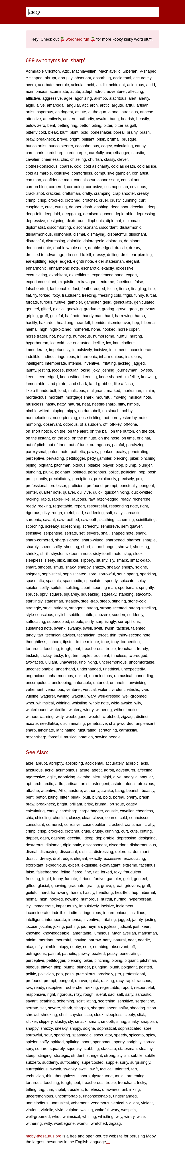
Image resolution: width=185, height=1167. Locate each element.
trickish (32, 655)
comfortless (82, 173)
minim (148, 390)
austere (69, 119)
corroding (75, 187)
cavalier (32, 159)
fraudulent (71, 295)
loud (62, 390)
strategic (33, 608)
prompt (111, 485)
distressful (35, 241)
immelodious (124, 343)
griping (32, 316)
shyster (57, 553)
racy (120, 980)
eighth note (83, 261)
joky (95, 370)
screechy (90, 526)
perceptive (35, 458)
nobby (127, 411)
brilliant (88, 139)
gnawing (74, 309)
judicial (125, 926)
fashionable (60, 288)
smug (58, 567)
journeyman (126, 370)
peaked (106, 451)
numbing (33, 424)
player (108, 465)
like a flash (123, 384)
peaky (121, 451)
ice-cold (57, 343)
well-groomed (134, 696)
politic (113, 472)
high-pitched (60, 329)
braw (30, 139)
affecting (135, 91)
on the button (122, 431)
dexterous (75, 221)
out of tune (78, 445)
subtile (74, 614)
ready (125, 499)
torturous (34, 648)
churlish (95, 159)
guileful (56, 316)
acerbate (46, 85)
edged (65, 261)
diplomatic (132, 221)
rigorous (33, 513)
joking (85, 370)
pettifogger (75, 458)
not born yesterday (120, 418)
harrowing (124, 316)
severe (93, 533)
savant (49, 519)
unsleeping (61, 682)
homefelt (81, 329)
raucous (79, 499)
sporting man (104, 587)
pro (139, 479)
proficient (76, 485)
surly (89, 621)
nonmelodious (38, 418)
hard (109, 316)
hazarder (47, 322)
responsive (35, 994)
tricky (58, 655)
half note (72, 316)
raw (91, 499)
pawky (92, 451)
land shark (78, 384)
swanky (74, 628)
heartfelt (82, 322)
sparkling (148, 574)
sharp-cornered (39, 540)
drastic (121, 248)
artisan (142, 105)
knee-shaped (110, 377)
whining (63, 703)
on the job (61, 438)
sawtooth (89, 519)
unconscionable (40, 669)
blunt (74, 132)
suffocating (35, 621)
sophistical (51, 574)
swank (59, 628)
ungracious (35, 676)
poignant (62, 472)
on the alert (78, 431)
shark (141, 533)
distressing (55, 241)
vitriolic (133, 689)
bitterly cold (36, 132)
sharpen (81, 1008)
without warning (40, 716)
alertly (144, 98)
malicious (76, 390)
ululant (51, 662)
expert (131, 275)
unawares (68, 662)
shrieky (32, 553)
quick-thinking (117, 492)
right (144, 506)
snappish (149, 1021)
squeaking (90, 594)
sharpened (115, 540)
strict (47, 608)
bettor (84, 125)
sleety (50, 560)
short (85, 547)
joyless (146, 370)
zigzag (127, 716)
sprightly (146, 587)
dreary (134, 248)
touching (51, 648)
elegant (132, 261)
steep (105, 601)
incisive (100, 350)
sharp (31, 730)
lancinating (65, 730)
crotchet (90, 200)
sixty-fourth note (107, 553)
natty (61, 404)
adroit (100, 91)
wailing (63, 696)
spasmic (53, 581)
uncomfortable (141, 662)
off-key (115, 424)
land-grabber (100, 384)
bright (74, 139)
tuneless (118, 655)
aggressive (52, 98)
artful (129, 105)
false (139, 282)
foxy (56, 295)
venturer (73, 689)
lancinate (46, 730)
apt (85, 105)
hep (135, 322)
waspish (128, 1110)
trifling (31, 1089)
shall (105, 533)
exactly (108, 268)
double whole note (69, 248)
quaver (69, 492)
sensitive (33, 533)
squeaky (109, 594)
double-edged (100, 248)
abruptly (65, 78)
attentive (33, 119)
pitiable (94, 465)
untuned (100, 682)
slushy (101, 560)
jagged (139, 363)
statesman (54, 601)
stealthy (72, 601)
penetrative (97, 723)
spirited (57, 1042)
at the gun (97, 112)
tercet (103, 635)
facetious (124, 282)
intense (74, 363)
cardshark (34, 153)
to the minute (87, 642)
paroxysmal (36, 451)
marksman (131, 390)
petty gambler (99, 458)
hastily (31, 322)
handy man (92, 316)
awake (102, 119)
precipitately (59, 479)
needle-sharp (104, 404)
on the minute (84, 438)
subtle (88, 614)
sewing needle (108, 737)
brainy (132, 132)
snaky (70, 567)
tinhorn (55, 642)
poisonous (97, 472)
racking (32, 499)
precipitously (105, 479)
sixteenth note (78, 553)
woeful (94, 716)
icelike (98, 343)
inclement (117, 350)
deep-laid (52, 214)
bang (114, 119)
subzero (103, 614)
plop (119, 465)
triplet (86, 655)
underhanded (89, 669)
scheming (125, 519)
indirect (49, 356)
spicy (141, 581)
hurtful (122, 336)
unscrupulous (38, 682)
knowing (148, 377)
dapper (75, 207)
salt (109, 513)
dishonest (62, 234)
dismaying (96, 234)
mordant (56, 397)
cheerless (50, 159)
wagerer (48, 696)
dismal (79, 234)
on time (128, 438)
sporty (119, 1042)
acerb (31, 85)
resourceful (97, 506)
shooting (71, 547)
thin (113, 635)
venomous (55, 689)
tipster (68, 642)
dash (87, 207)
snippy (127, 567)
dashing (101, 207)
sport (85, 587)
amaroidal (56, 105)
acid (90, 85)
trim (76, 655)
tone (105, 642)
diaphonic (95, 221)
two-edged (137, 655)
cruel (103, 200)
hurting (136, 336)
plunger (145, 465)
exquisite (66, 282)
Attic (66, 71)
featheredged (93, 288)
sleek (138, 553)
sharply (32, 547)
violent (104, 689)
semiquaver (131, 526)
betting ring (67, 125)
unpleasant (145, 723)
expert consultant (41, 282)
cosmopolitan (116, 187)
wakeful (78, 696)
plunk (48, 472)
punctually (128, 485)
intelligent (34, 363)
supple (77, 621)
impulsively (82, 350)
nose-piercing (65, 418)
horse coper (128, 329)
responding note (123, 506)
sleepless (34, 560)
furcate (32, 302)
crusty (115, 200)
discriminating (72, 723)
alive (41, 105)
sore (92, 574)
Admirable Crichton (43, 71)
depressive (35, 221)
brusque (129, 139)
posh (152, 472)
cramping (102, 193)
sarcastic (132, 513)
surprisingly (106, 621)
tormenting (130, 642)
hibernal (148, 322)
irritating (109, 363)
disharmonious (39, 234)
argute (117, 105)
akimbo (100, 98)
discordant (108, 227)
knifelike (131, 377)
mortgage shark (80, 397)
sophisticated (74, 574)
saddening (94, 513)
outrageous (100, 445)
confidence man (57, 180)
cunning (129, 200)
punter (31, 492)
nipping (58, 411)
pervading (55, 458)
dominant (132, 241)
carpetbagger (117, 153)
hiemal (32, 329)
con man (33, 180)
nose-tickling (90, 418)
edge (53, 261)
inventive (91, 363)
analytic (130, 777)
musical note (140, 397)
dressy (99, 254)
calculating (123, 146)
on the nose (108, 438)
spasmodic (72, 581)
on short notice (39, 431)
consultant (130, 180)
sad (79, 513)
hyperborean (37, 343)
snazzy (99, 567)
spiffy (44, 587)
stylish (61, 614)
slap (127, 553)
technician (86, 635)
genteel (32, 309)
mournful (103, 397)
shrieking (141, 547)
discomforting (59, 227)
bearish (127, 119)
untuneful (118, 682)
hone (95, 329)
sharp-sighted (67, 540)
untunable (82, 682)
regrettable (62, 506)
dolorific (74, 241)
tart (40, 635)
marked (113, 390)
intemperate (55, 363)
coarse (66, 166)
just (136, 926)
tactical (122, 628)
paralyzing (135, 445)
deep (152, 207)
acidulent (117, 85)
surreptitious (129, 621)
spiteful (57, 587)
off (105, 424)
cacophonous (87, 146)
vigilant (132, 1103)
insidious (133, 356)
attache (146, 112)
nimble (133, 404)
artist (30, 112)
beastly (142, 119)
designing (56, 221)
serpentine (53, 533)
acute (75, 91)
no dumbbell (89, 411)
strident (60, 608)
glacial (59, 309)
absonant (83, 78)
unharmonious (60, 676)
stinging (119, 601)
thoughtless (36, 642)
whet (30, 703)
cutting (61, 207)
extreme (107, 282)
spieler (31, 587)
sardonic (33, 519)
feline (112, 288)
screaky (52, 526)
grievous (147, 309)
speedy (111, 581)
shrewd (124, 547)
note (143, 418)
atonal (113, 112)
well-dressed (109, 696)
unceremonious (113, 662)
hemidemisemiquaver (111, 322)
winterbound (37, 710)
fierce (124, 288)
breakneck (46, 139)
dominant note (38, 248)
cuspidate (34, 207)
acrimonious (36, 91)
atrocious (130, 112)
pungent (147, 485)
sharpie (149, 540)
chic (64, 159)
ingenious (66, 356)
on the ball (99, 431)
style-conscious (39, 614)
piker (134, 458)
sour (121, 574)
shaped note (123, 533)
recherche (141, 499)
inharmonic (87, 356)
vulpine (32, 696)
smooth (44, 567)
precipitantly (36, 479)
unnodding (143, 676)
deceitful (137, 207)
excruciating (36, 275)
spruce (32, 594)
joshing (108, 370)
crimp (31, 200)
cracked (53, 193)
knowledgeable (56, 933)
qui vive (84, 492)
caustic (138, 153)
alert (132, 98)
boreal (119, 132)
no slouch (110, 411)
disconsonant (85, 227)
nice (29, 946)
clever (122, 159)
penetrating (138, 451)
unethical (111, 669)
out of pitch (35, 445)
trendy (142, 648)
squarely (71, 594)
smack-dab (140, 560)
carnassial (128, 730)
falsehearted (37, 288)
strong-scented (113, 608)
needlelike (49, 723)
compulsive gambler (112, 173)
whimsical (45, 703)
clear (86, 817)
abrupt (50, 78)
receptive (54, 987)
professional (36, 485)
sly (112, 560)
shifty (57, 547)
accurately (142, 78)
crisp (42, 200)
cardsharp (54, 153)
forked (44, 295)
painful (118, 445)
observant (52, 424)
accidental (122, 78)
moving (120, 397)
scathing (107, 519)
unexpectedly (133, 669)
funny (139, 295)
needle (144, 940)
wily (137, 703)
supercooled (58, 621)
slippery (87, 560)
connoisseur (108, 180)
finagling (138, 288)
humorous (82, 336)
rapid (45, 499)
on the (59, 431)
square (55, 594)
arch (94, 105)
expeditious (79, 275)
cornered (57, 187)
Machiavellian (84, 71)
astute (80, 112)
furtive (60, 302)
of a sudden (90, 424)
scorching (34, 526)
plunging (33, 472)
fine (151, 288)
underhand (65, 669)
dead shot (119, 207)
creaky (142, 193)
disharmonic (130, 227)
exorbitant (58, 275)
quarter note (50, 492)
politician (128, 472)
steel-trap (89, 601)
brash (145, 132)
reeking (44, 506)
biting (96, 125)
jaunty (31, 370)
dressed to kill (79, 254)
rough (57, 513)
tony (115, 642)
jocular (71, 370)
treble (111, 648)
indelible (33, 356)
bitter (108, 125)
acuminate (59, 91)
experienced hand (108, 275)
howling (64, 336)
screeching (70, 526)
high (43, 329)
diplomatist (35, 227)
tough (66, 648)
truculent (101, 655)
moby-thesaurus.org (43, 1136)
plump (130, 465)
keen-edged (47, 377)
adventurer (116, 91)
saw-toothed (68, 519)
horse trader (36, 336)
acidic (101, 85)
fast (76, 288)
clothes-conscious (42, 166)
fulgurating (87, 730)
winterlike (58, 710)
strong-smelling (142, 608)
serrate (71, 533)
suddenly (135, 614)
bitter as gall (125, 125)
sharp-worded (121, 723)
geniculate (123, 302)
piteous (79, 465)
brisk (101, 139)
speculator (93, 581)
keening (90, 377)
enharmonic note (64, 268)
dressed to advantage (45, 254)
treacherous (93, 648)
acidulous (135, 85)
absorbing (102, 78)
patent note (59, 451)
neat (86, 404)
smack (122, 560)
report (79, 506)
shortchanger (104, 547)
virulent (118, 689)
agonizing (83, 98)
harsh (140, 316)
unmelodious (100, 676)
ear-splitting (36, 261)
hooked (109, 329)
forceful (55, 737)
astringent (64, 112)
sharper (133, 540)
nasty (50, 404)
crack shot (35, 193)
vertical (89, 689)
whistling (79, 703)
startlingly (34, 601)
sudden (118, 614)
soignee (33, 574)
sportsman (127, 587)
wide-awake (121, 703)
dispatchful (117, 234)
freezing (89, 295)
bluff (64, 132)
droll (124, 254)
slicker (72, 560)
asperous (45, 112)
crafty (87, 193)
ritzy (46, 513)
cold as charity (96, 166)
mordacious (36, 397)
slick (61, 560)
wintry (88, 710)
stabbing (126, 594)
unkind (81, 676)
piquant (45, 465)
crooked (56, 200)
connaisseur (84, 180)
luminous (102, 933)
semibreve (109, 526)
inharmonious (111, 356)
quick (97, 492)
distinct (142, 716)
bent (51, 125)
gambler (75, 302)
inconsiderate (140, 350)
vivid (145, 689)
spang (132, 574)
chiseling (78, 159)
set (82, 533)
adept (87, 91)
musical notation (78, 737)
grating (108, 309)
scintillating (146, 519)
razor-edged (107, 499)
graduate (92, 309)
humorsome (103, 336)
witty (60, 716)
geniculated (144, 302)
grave (121, 309)
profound (95, 485)
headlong (65, 322)
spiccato (127, 581)
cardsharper (76, 153)
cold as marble (39, 173)
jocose (58, 370)
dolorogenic (93, 241)
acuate (32, 723)
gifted (46, 309)
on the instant (38, 438)
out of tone (57, 445)
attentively (52, 119)
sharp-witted (93, 540)
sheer (45, 547)
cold (77, 166)
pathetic (78, 451)
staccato (143, 594)
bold (84, 132)
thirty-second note (134, 635)
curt (142, 200)
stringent (77, 608)
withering (104, 710)
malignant (96, 390)
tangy (30, 635)
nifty (121, 404)
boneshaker (100, 132)
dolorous (114, 241)
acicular (78, 85)
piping (31, 465)
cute (49, 207)
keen (30, 377)
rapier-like (61, 499)
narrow (95, 940)
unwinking (137, 682)
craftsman (71, 193)
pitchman (62, 465)
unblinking (88, 662)
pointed (79, 472)
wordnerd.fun (78, 39)
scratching (108, 730)
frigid (127, 295)
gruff (44, 316)
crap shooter (124, 193)
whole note (99, 703)
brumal (113, 139)
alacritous (117, 98)
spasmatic (35, 581)
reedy (31, 506)
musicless (34, 404)
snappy (84, 567)
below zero (35, 125)
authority (86, 119)
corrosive (94, 187)
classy (109, 159)
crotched (72, 200)
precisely (126, 479)
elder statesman (109, 261)
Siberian (130, 71)
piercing (121, 458)
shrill (44, 553)
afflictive (33, 98)
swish (109, 628)
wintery (75, 710)
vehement (34, 689)
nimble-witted (37, 411)
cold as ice (146, 166)
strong (92, 608)
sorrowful (107, 574)
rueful (69, 513)
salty (118, 513)
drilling (112, 254)
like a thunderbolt (41, 390)
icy (108, 343)
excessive (124, 268)
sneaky (113, 567)
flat (28, 295)
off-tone (130, 424)
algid (30, 105)
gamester (92, 302)
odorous (70, 424)
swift (98, 628)
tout (76, 648)
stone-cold (137, 601)
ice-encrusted (79, 343)
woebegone (76, 716)
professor (58, 485)
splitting (72, 587)
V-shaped (148, 71)
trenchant (126, 648)
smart (31, 567)
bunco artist (36, 146)
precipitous (82, 479)
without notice (126, 710)
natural (74, 404)
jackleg (124, 363)
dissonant (137, 234)
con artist (140, 173)
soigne (141, 567)
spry (43, 594)
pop (142, 472)
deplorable (124, 214)
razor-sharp (36, 737)
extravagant (87, 282)
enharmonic (36, 268)
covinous (138, 187)
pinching (147, 458)
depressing (145, 214)
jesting (44, 370)
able (29, 763)
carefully (96, 153)
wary (91, 696)
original (143, 438)
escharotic (90, 268)
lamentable (35, 384)
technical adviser (60, 635)
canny (140, 146)
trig (68, 655)
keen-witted (70, 377)
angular (73, 105)
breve (62, 139)
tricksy (46, 655)
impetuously (59, 350)
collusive (61, 173)
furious (46, 302)
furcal (151, 295)
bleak (53, 132)
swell (87, 628)
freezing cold (109, 295)
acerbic (62, 85)
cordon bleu (36, 187)
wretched (110, 716)
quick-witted (141, 492)
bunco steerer (61, 146)
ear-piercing (141, 254)
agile (68, 98)
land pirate (57, 384)
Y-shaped (34, 78)
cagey (106, 146)
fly (35, 295)
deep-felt (33, 214)
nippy (71, 411)
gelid (107, 302)
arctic (105, 105)
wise (141, 1116)
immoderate (36, 350)
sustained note (39, 628)
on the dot (145, 431)
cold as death (123, 166)
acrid (150, 85)
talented (138, 628)
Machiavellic (109, 71)
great (133, 309)
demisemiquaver (97, 214)
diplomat (113, 221)
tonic (119, 1076)
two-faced (34, 662)
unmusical (123, 676)
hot (52, 336)
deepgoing (71, 214)
